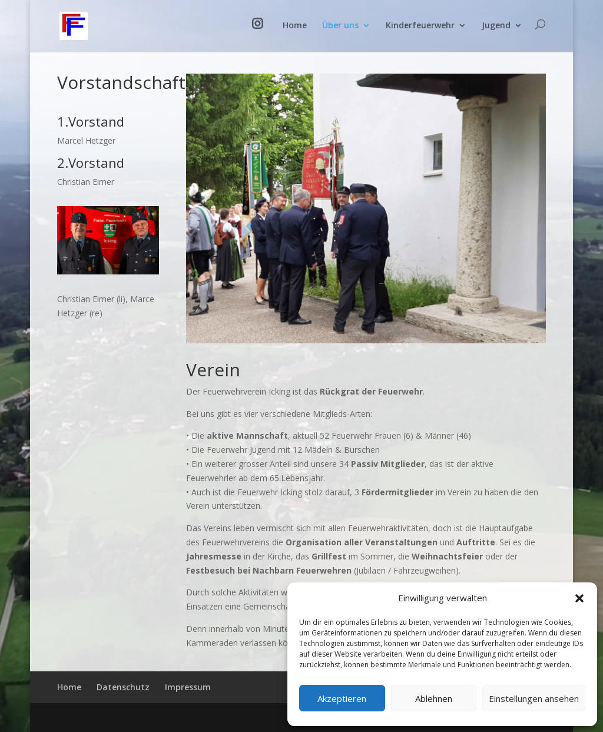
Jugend (496, 26)
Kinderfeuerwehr (420, 26)
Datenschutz (123, 687)
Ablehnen (433, 698)
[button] (579, 598)
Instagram (259, 35)
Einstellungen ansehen (534, 698)
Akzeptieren (341, 698)
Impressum (188, 687)
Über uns (340, 26)
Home (295, 26)
